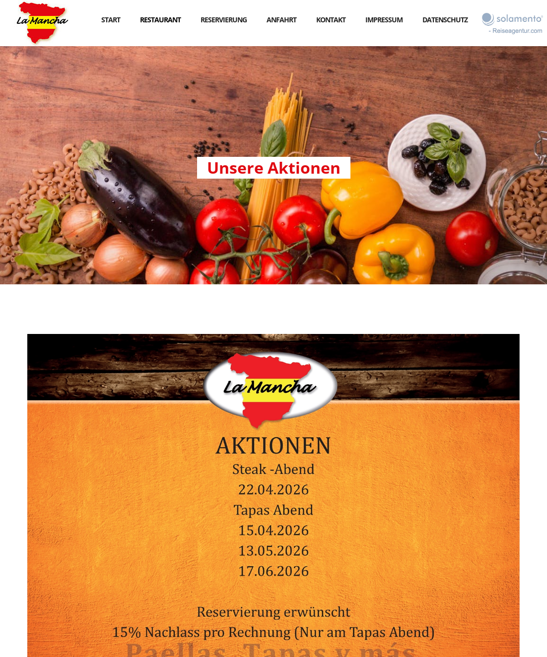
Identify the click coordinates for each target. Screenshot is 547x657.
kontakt (330, 19)
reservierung (224, 19)
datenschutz (445, 19)
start (110, 19)
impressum (384, 19)
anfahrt (281, 19)
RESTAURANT (160, 19)
